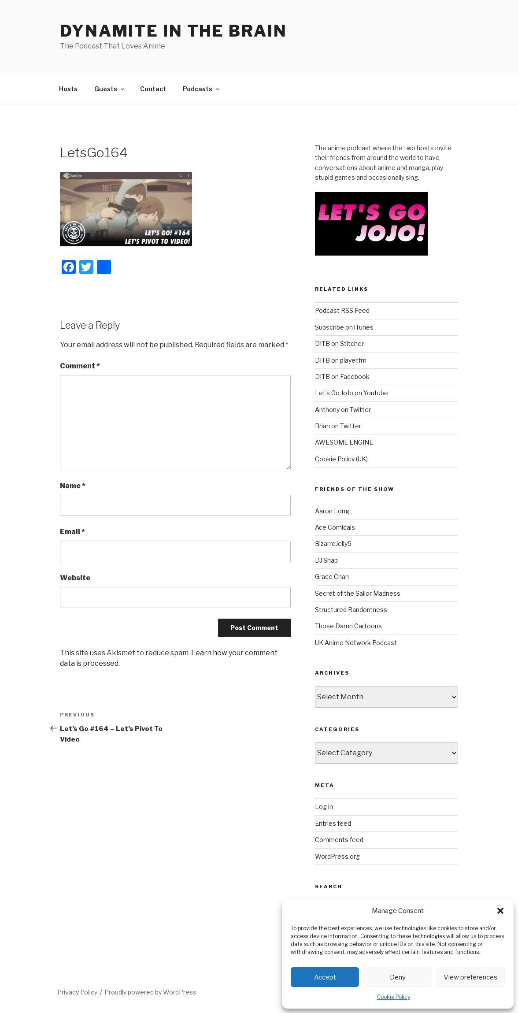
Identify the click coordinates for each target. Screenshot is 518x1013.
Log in (324, 806)
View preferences (470, 977)
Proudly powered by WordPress (150, 992)
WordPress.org (337, 856)
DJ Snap (326, 560)
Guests (110, 89)
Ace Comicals (335, 527)
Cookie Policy (393, 997)
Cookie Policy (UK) (341, 459)
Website (75, 578)
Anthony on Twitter (343, 409)
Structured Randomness (351, 609)
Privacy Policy (77, 992)
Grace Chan (332, 576)
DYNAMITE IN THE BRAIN (173, 31)
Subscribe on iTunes (344, 327)
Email (72, 531)
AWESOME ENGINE (344, 442)
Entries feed (333, 823)
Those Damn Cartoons (348, 626)
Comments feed (339, 839)
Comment (80, 366)
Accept (325, 977)
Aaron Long (332, 511)
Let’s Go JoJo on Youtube (351, 393)
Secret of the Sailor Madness (357, 593)
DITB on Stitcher (339, 343)
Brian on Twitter (338, 426)
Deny (398, 977)
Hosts (68, 89)
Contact (153, 89)
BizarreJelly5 (333, 543)
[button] (500, 910)
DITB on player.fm (340, 360)
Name (72, 486)
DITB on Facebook (342, 376)
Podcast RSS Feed (342, 310)
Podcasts (202, 89)
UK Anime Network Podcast (356, 642)
